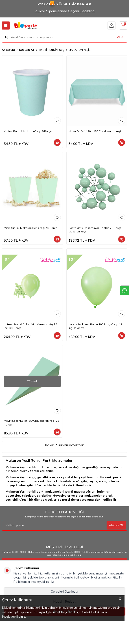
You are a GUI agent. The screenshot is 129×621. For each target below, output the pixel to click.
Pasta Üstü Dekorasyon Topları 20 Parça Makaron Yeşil (95, 229)
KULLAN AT (27, 49)
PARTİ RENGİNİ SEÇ (51, 49)
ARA (120, 37)
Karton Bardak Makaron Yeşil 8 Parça (28, 131)
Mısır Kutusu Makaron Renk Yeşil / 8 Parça (30, 228)
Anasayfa (8, 49)
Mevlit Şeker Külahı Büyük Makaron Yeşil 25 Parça (31, 422)
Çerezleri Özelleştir (65, 591)
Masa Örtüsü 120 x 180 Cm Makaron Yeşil (95, 131)
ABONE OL (116, 525)
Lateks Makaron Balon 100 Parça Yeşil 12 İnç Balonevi (95, 326)
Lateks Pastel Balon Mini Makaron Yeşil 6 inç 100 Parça (30, 326)
